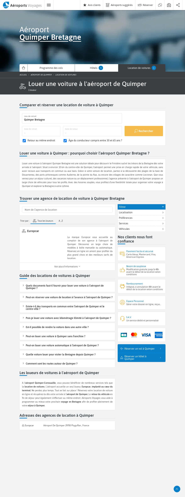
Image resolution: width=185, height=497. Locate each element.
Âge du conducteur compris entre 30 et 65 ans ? (95, 140)
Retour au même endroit (41, 140)
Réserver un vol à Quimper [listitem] (143, 348)
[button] (32, 90)
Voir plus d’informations (67, 266)
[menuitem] (22, 5)
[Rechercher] (144, 131)
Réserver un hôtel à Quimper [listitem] (143, 357)
